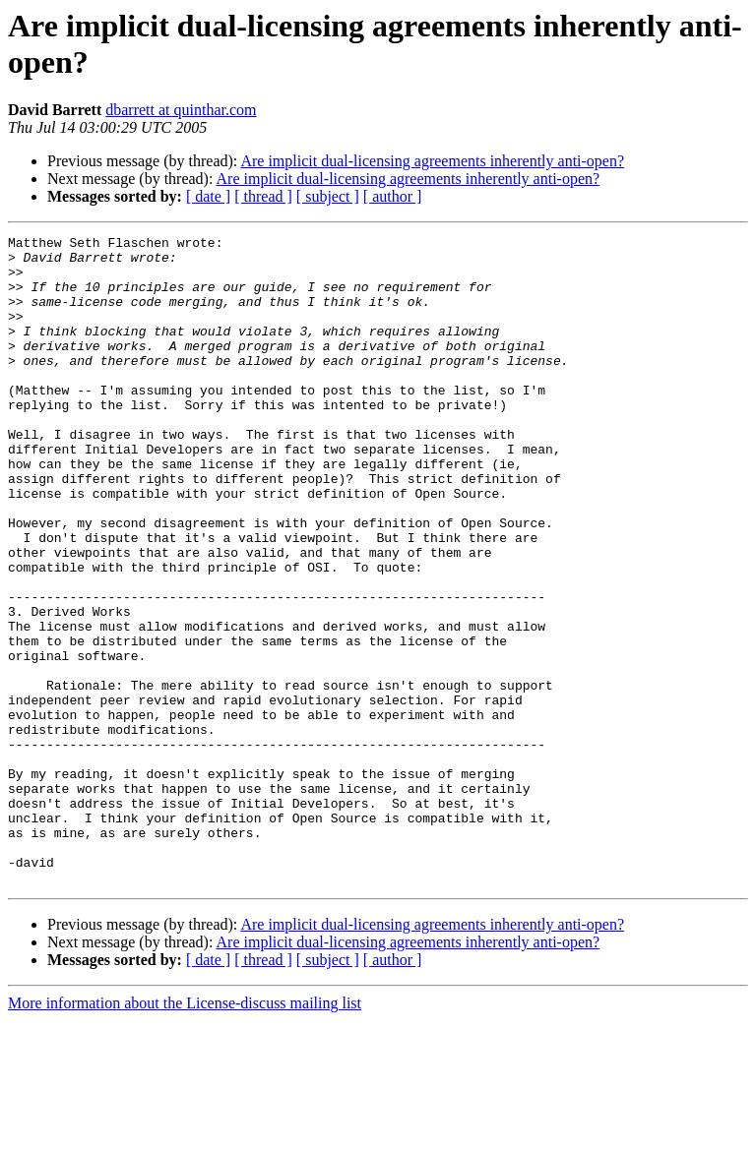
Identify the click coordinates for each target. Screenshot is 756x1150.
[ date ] (208, 196)
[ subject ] (327, 196)
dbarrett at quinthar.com (180, 109)
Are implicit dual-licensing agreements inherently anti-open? (432, 160)
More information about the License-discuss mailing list (184, 1132)
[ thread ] (263, 196)
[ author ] (392, 196)
